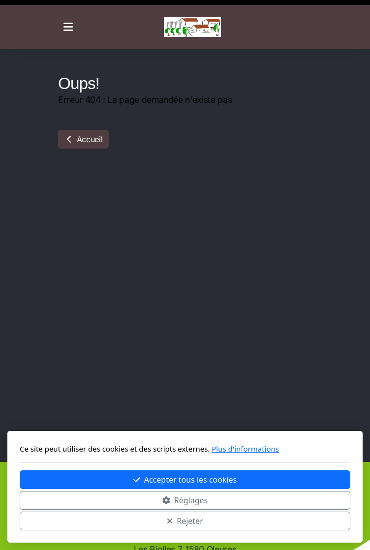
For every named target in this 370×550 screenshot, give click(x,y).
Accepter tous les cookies (185, 479)
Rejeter (185, 521)
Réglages (185, 500)
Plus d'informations (245, 449)
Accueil (83, 139)
